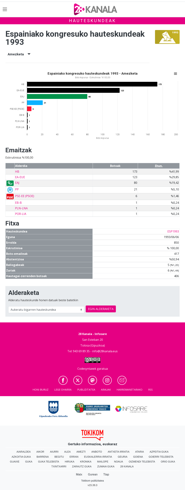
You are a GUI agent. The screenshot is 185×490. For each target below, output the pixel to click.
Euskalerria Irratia (98, 456)
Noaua (118, 461)
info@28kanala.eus (105, 351)
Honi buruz (40, 389)
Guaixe (14, 461)
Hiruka (69, 461)
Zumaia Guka (105, 466)
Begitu (59, 456)
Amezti (80, 451)
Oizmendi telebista (142, 461)
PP (17, 189)
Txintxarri (58, 466)
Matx (79, 474)
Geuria (123, 456)
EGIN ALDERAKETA (101, 309)
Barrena (43, 456)
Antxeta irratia (119, 451)
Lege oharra (62, 389)
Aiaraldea (24, 451)
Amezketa (19, 54)
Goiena (138, 456)
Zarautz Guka (81, 466)
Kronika (85, 461)
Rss (150, 389)
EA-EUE (20, 177)
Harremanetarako (129, 389)
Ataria (139, 451)
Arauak (106, 389)
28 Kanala (127, 466)
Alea (67, 451)
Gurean (93, 474)
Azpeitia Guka (159, 451)
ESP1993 (173, 231)
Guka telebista (48, 461)
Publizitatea (86, 389)
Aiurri (54, 451)
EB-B (18, 203)
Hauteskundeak (92, 20)
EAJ (17, 183)
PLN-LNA (21, 208)
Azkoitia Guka (21, 456)
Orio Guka (168, 461)
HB (17, 172)
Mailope (102, 461)
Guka (28, 461)
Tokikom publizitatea (92, 480)
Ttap (106, 474)
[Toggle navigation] (5, 9)
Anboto (96, 451)
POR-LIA (20, 214)
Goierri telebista (161, 456)
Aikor (40, 451)
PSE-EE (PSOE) (24, 196)
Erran (74, 456)
